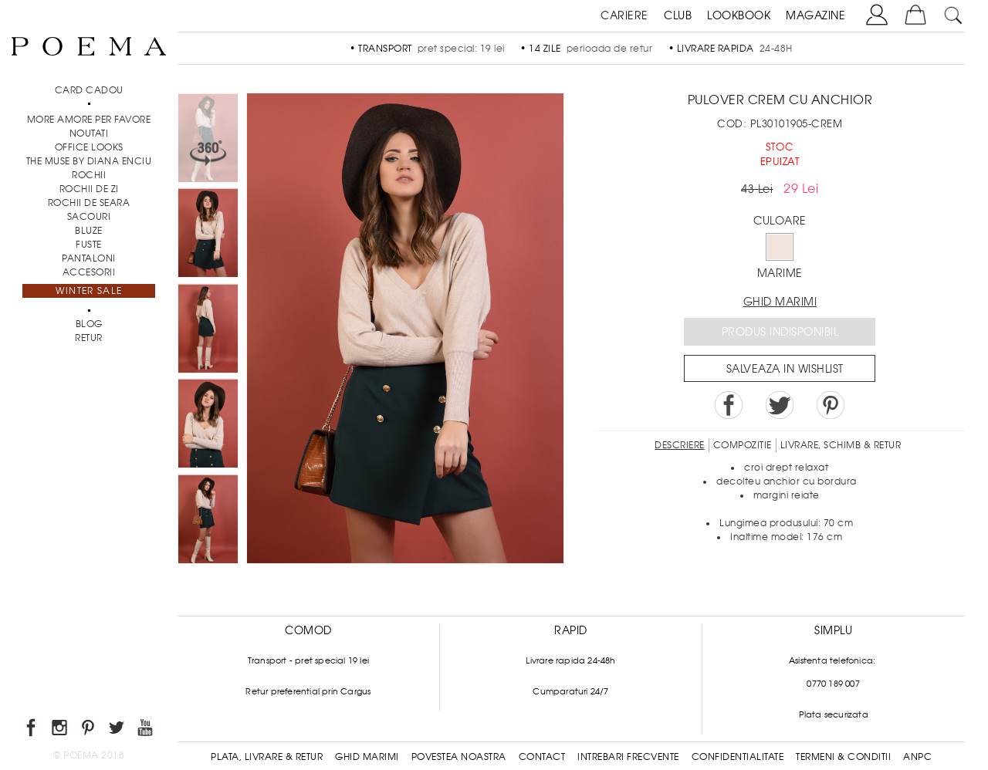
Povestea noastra (458, 756)
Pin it (830, 405)
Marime (780, 273)
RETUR (89, 338)
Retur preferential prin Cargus (307, 691)
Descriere (680, 445)
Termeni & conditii (843, 756)
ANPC (917, 756)
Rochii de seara (89, 203)
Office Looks (89, 147)
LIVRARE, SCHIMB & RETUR (841, 445)
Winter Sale (89, 290)
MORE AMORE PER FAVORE (89, 119)
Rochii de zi (89, 189)
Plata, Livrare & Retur (267, 756)
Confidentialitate (738, 756)
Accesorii (89, 272)
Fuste (89, 244)
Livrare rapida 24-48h (570, 660)
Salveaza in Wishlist (785, 369)
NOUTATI (89, 133)
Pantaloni (89, 258)
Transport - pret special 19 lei (308, 660)
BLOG (89, 324)
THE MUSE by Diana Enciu (89, 161)
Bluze (89, 230)
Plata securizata (833, 714)
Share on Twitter (779, 405)
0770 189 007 (833, 683)
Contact (542, 756)
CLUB (678, 15)
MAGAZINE (815, 15)
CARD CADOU (89, 90)
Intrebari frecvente (628, 756)
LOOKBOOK (738, 15)
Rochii (89, 175)
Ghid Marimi (367, 756)
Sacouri (89, 216)
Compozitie (742, 445)
